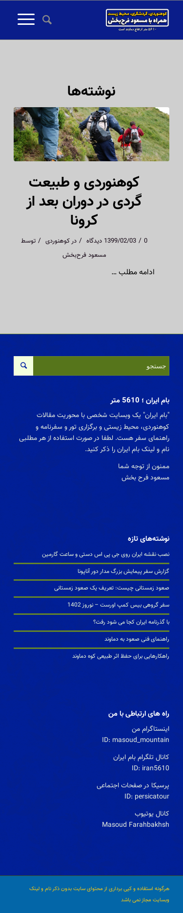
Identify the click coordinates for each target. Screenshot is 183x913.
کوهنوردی (57, 241)
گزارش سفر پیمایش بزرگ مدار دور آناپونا (123, 571)
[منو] (24, 19)
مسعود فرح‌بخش (84, 255)
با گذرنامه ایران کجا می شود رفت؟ (131, 622)
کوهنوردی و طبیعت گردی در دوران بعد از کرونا (84, 201)
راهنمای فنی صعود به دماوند (136, 639)
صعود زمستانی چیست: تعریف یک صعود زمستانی (111, 588)
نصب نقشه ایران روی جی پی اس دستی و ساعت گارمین (105, 554)
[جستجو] (46, 19)
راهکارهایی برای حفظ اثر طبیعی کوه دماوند (120, 656)
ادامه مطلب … (133, 272)
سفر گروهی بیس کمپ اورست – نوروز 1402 (118, 605)
